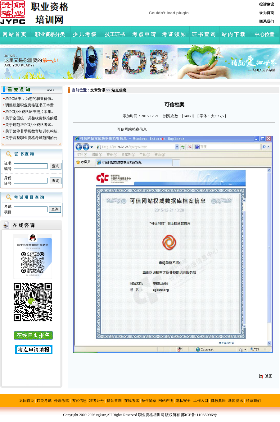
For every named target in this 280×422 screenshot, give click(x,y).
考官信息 (79, 400)
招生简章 (149, 400)
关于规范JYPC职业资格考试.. (29, 125)
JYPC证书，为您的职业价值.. (29, 98)
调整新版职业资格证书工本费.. (30, 105)
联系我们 (253, 400)
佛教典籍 (218, 400)
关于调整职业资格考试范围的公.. (32, 138)
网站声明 (165, 400)
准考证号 (96, 400)
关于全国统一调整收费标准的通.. (32, 118)
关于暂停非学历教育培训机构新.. (32, 131)
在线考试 (131, 400)
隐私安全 (183, 400)
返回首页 (26, 400)
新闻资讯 (235, 400)
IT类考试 (44, 400)
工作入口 (200, 400)
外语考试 (61, 400)
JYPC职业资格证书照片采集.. (29, 111)
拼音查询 (114, 400)
